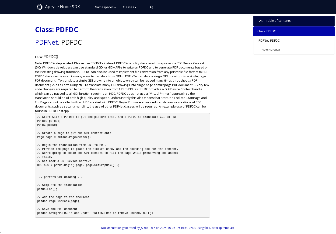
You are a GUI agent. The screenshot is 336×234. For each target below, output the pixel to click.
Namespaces (105, 7)
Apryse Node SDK (62, 6)
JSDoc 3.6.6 (147, 228)
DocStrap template (221, 228)
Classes (129, 7)
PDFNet (46, 42)
